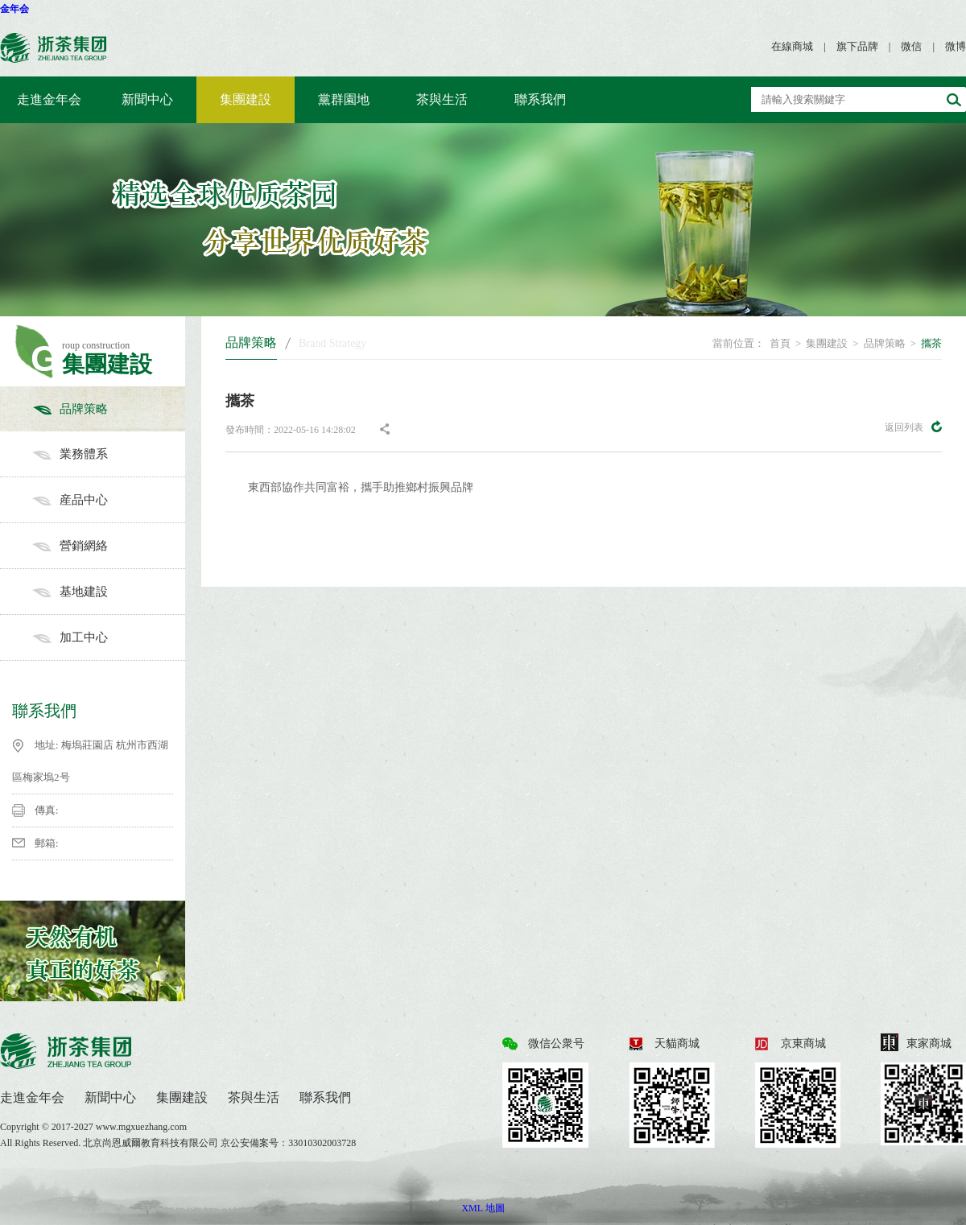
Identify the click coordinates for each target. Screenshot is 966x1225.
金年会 (14, 8)
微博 (955, 46)
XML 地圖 (482, 1208)
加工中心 (108, 637)
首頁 (780, 343)
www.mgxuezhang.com (141, 1126)
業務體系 (108, 454)
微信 (911, 46)
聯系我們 (540, 99)
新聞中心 (147, 99)
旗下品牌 (857, 46)
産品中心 (108, 499)
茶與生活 (442, 99)
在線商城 (792, 46)
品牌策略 (108, 408)
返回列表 (913, 426)
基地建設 (108, 591)
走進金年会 (49, 99)
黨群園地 (343, 99)
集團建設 (245, 99)
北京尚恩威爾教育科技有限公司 (152, 1143)
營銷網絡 (108, 545)
